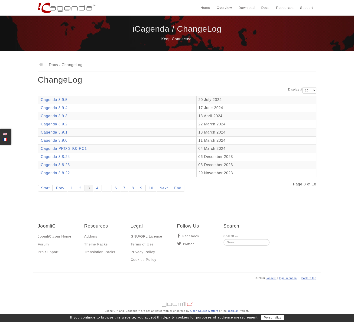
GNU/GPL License (146, 236)
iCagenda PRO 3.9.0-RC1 (63, 149)
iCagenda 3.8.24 (55, 157)
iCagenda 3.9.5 (54, 100)
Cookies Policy (143, 260)
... (106, 188)
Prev (60, 188)
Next (163, 188)
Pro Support (48, 252)
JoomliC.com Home (54, 236)
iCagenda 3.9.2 (54, 124)
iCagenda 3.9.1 (54, 132)
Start (45, 188)
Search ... (231, 236)
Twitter (188, 244)
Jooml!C (177, 303)
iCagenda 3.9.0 (54, 140)
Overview (224, 8)
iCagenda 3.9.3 (54, 116)
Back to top (308, 278)
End (177, 188)
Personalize (273, 317)
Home (205, 8)
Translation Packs (99, 252)
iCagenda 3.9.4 (54, 108)
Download (247, 8)
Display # (295, 89)
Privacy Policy (143, 252)
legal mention (288, 278)
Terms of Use (142, 244)
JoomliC (271, 278)
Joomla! (233, 310)
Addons (90, 236)
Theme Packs (96, 244)
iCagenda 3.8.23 (55, 165)
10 (151, 188)
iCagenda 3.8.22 (55, 173)
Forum (43, 244)
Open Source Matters (204, 310)
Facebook (190, 236)
